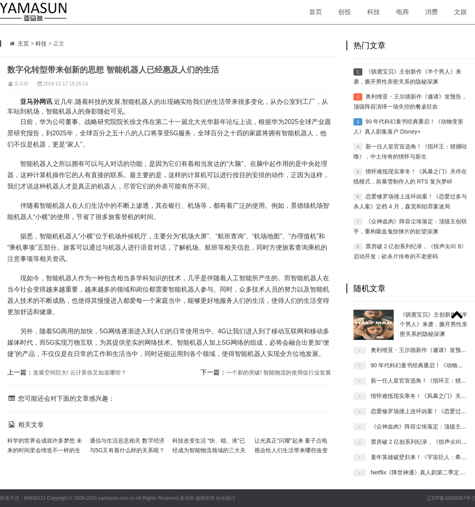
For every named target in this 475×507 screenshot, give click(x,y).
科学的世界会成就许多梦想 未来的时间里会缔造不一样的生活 (44, 450)
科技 (373, 11)
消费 (431, 11)
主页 (23, 43)
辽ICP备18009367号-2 (451, 498)
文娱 (460, 11)
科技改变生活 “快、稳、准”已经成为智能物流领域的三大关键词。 (209, 450)
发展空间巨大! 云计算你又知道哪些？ (79, 372)
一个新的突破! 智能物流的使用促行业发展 (278, 372)
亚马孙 (21, 84)
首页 (315, 11)
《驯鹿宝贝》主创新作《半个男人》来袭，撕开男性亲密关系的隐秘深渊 (433, 332)
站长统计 (225, 498)
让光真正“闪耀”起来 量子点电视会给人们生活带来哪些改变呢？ (291, 450)
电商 (402, 11)
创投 (344, 11)
